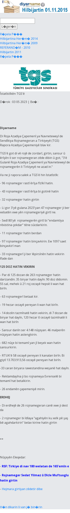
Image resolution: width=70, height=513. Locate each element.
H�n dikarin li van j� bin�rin (21, 507)
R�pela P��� (11, 34)
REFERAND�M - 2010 (15, 48)
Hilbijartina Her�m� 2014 (19, 39)
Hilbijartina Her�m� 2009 (19, 43)
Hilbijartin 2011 (10, 52)
